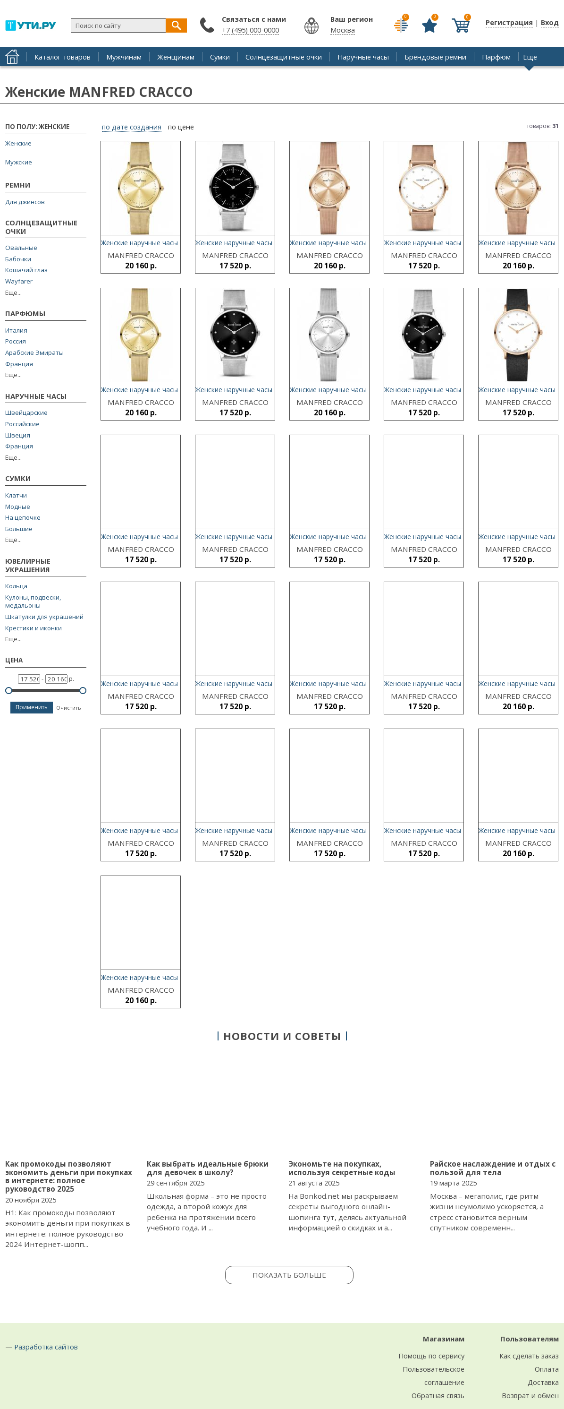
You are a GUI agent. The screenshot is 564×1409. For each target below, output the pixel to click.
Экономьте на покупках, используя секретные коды (342, 1168)
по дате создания (131, 127)
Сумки (220, 56)
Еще (530, 56)
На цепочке (23, 518)
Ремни (17, 185)
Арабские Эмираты (34, 353)
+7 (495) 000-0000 (250, 29)
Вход (550, 22)
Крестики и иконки (33, 628)
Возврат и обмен (530, 1395)
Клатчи (16, 495)
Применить (32, 707)
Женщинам (175, 56)
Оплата (547, 1369)
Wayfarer (19, 281)
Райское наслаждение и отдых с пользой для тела (493, 1168)
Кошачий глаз (26, 270)
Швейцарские (26, 413)
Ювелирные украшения (28, 565)
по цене (181, 127)
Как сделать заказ (529, 1355)
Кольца (16, 586)
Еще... (13, 293)
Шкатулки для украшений (44, 617)
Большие (19, 529)
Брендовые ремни (435, 56)
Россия (15, 341)
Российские (22, 424)
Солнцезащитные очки (283, 56)
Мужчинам (124, 56)
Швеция (17, 435)
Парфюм (496, 56)
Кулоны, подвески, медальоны (33, 601)
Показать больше (289, 1275)
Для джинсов (25, 202)
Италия (16, 330)
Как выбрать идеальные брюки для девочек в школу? (208, 1168)
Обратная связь (438, 1395)
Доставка (543, 1382)
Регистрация (509, 22)
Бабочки (18, 259)
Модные (17, 507)
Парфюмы (25, 313)
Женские (18, 143)
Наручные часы (363, 56)
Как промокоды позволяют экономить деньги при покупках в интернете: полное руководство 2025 (68, 1176)
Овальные (21, 248)
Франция (19, 364)
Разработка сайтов (46, 1346)
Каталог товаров (62, 56)
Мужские (18, 162)
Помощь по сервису (431, 1355)
